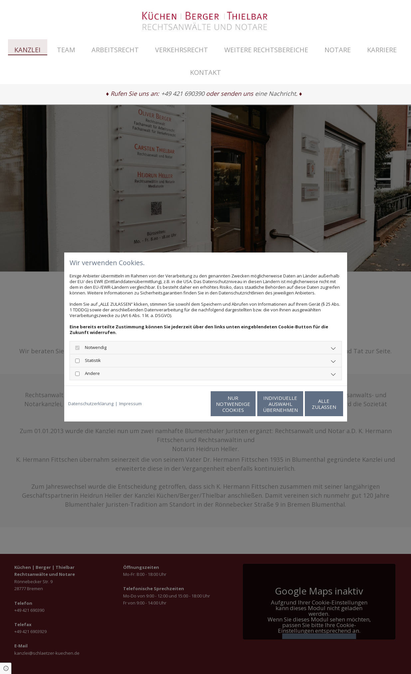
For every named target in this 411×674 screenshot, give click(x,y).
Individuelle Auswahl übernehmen (249, 404)
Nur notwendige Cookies (186, 404)
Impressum (130, 404)
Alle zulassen (312, 404)
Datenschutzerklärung (90, 404)
